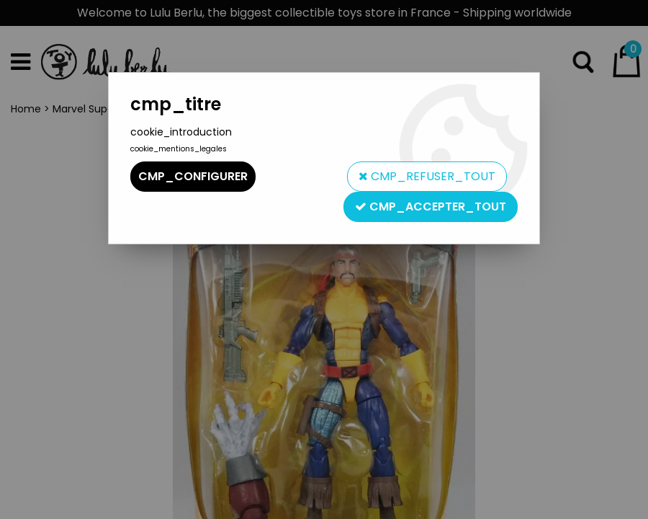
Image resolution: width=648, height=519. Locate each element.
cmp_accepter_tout (430, 206)
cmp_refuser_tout (427, 176)
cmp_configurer (193, 176)
